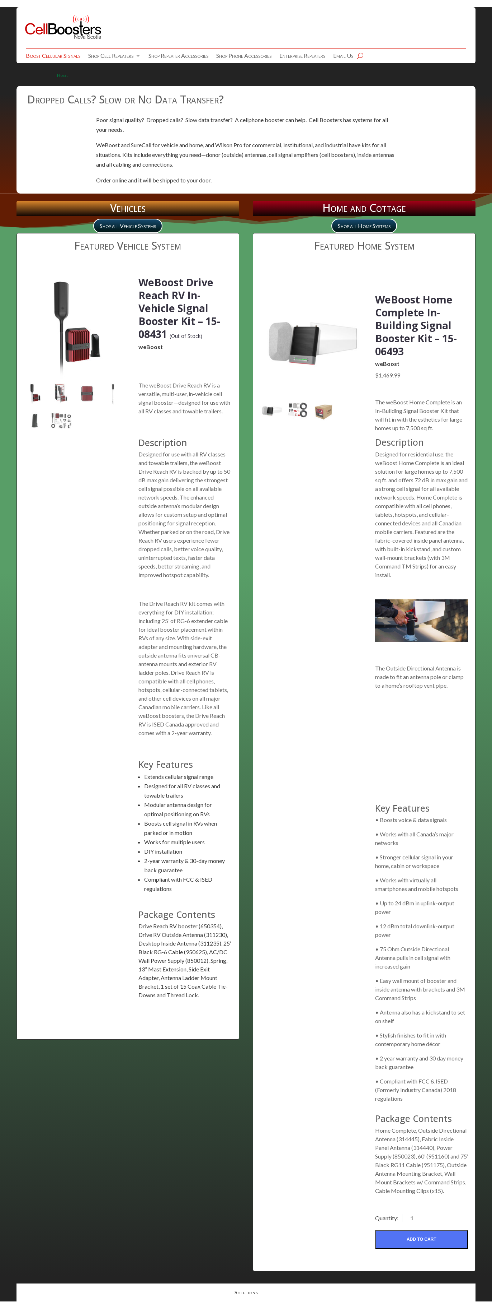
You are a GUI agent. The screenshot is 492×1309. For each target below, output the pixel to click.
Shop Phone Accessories (243, 56)
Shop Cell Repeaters (110, 56)
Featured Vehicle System (127, 245)
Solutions (246, 1293)
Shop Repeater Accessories (178, 56)
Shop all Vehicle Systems (128, 225)
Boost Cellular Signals (53, 56)
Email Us (343, 56)
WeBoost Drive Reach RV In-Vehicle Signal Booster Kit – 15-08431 (183, 307)
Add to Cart (421, 1239)
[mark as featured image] (35, 394)
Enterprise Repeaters (302, 56)
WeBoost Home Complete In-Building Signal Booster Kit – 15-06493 (420, 324)
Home (62, 75)
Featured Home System (364, 245)
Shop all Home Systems (364, 225)
